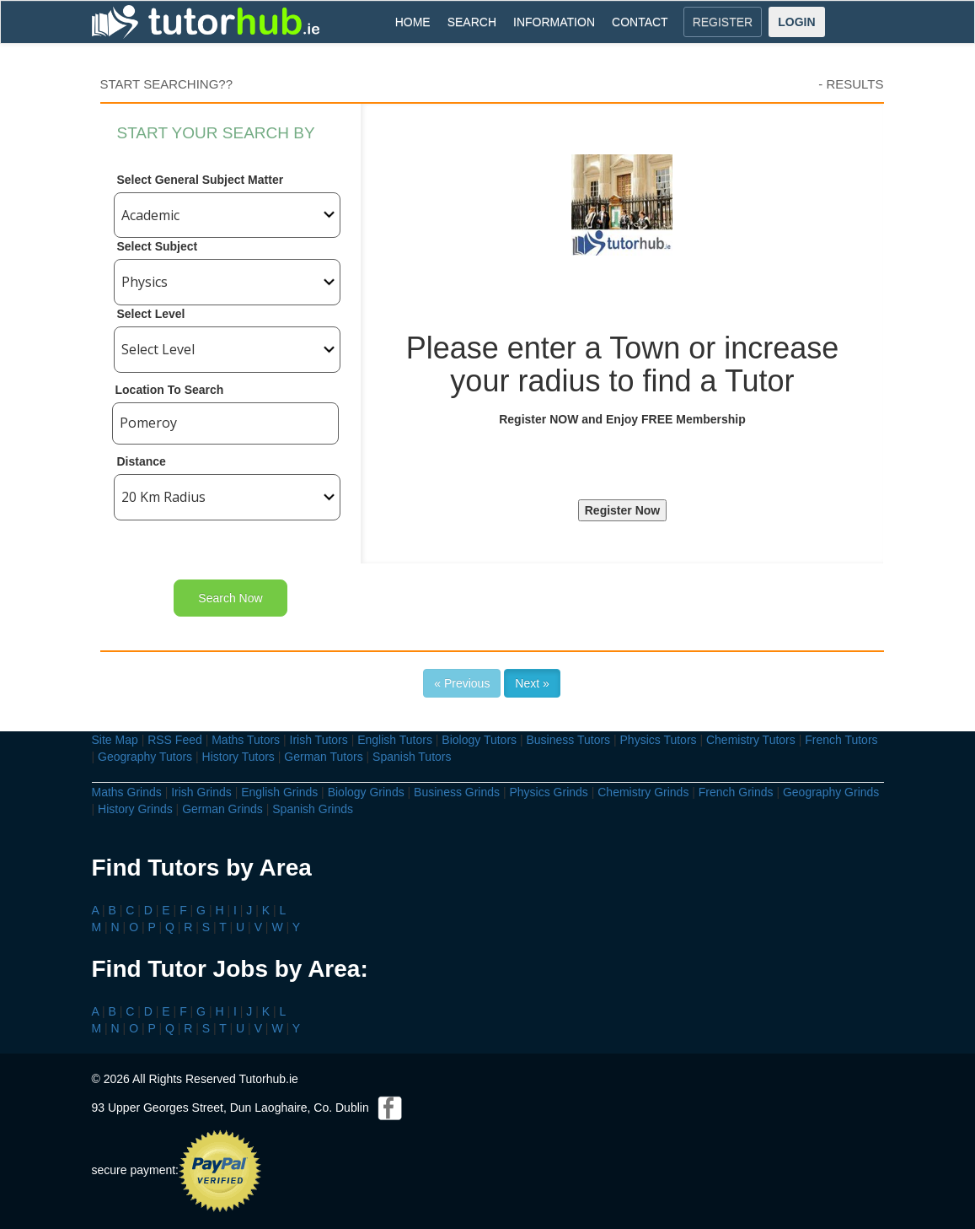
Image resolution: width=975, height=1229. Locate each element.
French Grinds (736, 792)
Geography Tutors (145, 756)
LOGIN (796, 22)
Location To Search (169, 389)
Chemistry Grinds (642, 792)
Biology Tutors (479, 740)
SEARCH (471, 22)
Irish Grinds (201, 792)
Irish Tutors (319, 740)
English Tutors (394, 740)
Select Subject (157, 246)
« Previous (462, 683)
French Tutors (841, 740)
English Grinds (279, 792)
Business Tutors (568, 740)
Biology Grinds (366, 792)
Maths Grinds (127, 792)
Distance (141, 461)
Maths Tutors (246, 740)
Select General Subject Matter (200, 179)
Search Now (230, 598)
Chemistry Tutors (751, 740)
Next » (532, 683)
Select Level (151, 314)
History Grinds (135, 809)
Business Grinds (457, 792)
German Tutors (323, 756)
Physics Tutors (658, 740)
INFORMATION (554, 22)
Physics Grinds (548, 792)
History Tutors (238, 756)
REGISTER (723, 22)
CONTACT (640, 22)
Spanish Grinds (312, 809)
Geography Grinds (831, 792)
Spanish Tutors (411, 756)
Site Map (115, 740)
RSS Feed (174, 740)
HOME (413, 22)
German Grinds (222, 809)
